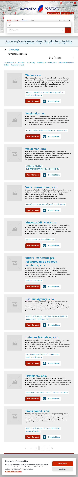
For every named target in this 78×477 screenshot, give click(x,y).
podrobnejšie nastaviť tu (13, 471)
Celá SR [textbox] (15, 30)
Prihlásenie (65, 13)
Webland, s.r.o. (35, 113)
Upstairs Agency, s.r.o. (40, 299)
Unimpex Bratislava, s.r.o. (42, 337)
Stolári (6, 65)
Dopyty (17, 20)
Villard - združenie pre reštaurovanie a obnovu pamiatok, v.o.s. (41, 261)
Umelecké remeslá (17, 65)
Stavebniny (31, 62)
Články (24, 20)
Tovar (32, 20)
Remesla (14, 50)
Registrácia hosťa (53, 13)
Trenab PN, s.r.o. (36, 375)
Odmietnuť (62, 469)
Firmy (9, 20)
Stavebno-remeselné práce (47, 62)
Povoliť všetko (62, 463)
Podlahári (21, 62)
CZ (64, 20)
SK (60, 20)
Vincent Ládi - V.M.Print (40, 222)
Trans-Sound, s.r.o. (37, 411)
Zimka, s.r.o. (33, 75)
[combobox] (36, 30)
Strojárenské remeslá (66, 62)
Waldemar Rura (35, 149)
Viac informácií (33, 101)
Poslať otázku (51, 101)
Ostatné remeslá (10, 62)
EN (68, 20)
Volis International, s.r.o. (41, 187)
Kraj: (51, 58)
